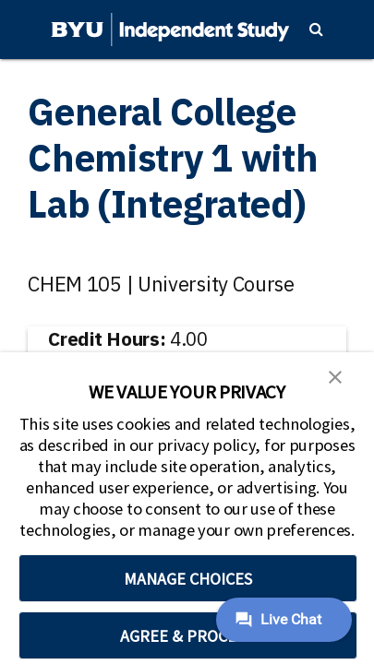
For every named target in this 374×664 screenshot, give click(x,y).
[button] (335, 375)
